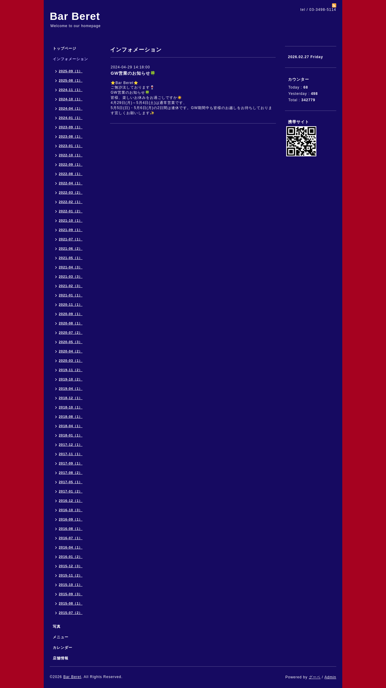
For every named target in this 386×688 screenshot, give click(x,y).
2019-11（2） (71, 370)
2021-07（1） (71, 239)
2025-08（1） (71, 80)
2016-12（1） (71, 500)
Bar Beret (75, 16)
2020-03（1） (71, 360)
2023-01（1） (71, 146)
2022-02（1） (71, 202)
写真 (57, 626)
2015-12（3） (71, 566)
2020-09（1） (71, 314)
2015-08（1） (71, 603)
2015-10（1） (71, 584)
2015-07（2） (71, 613)
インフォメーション (70, 59)
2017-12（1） (71, 444)
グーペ (315, 677)
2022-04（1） (71, 183)
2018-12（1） (71, 398)
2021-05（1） (71, 258)
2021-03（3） (71, 276)
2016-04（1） (71, 547)
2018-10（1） (71, 407)
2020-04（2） (71, 351)
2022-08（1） (71, 174)
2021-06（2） (71, 248)
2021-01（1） (71, 295)
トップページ (64, 48)
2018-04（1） (71, 426)
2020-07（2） (71, 332)
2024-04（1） (71, 108)
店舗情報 (60, 658)
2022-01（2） (71, 211)
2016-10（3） (71, 510)
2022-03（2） (71, 192)
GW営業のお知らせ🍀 (133, 73)
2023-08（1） (71, 136)
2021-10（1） (71, 220)
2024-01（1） (71, 118)
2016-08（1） (71, 528)
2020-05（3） (71, 342)
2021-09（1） (71, 230)
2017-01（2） (71, 491)
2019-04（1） (71, 388)
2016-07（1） (71, 538)
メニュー (60, 637)
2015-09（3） (71, 594)
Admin (330, 677)
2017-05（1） (71, 482)
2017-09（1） (71, 463)
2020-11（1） (71, 304)
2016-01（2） (71, 556)
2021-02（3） (71, 286)
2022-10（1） (71, 155)
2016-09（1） (71, 519)
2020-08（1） (71, 323)
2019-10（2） (71, 379)
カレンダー (62, 648)
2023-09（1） (71, 127)
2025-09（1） (71, 71)
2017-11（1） (71, 454)
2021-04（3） (71, 267)
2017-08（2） (71, 472)
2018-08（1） (71, 416)
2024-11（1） (71, 90)
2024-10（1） (71, 99)
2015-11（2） (71, 575)
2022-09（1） (71, 164)
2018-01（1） (71, 435)
